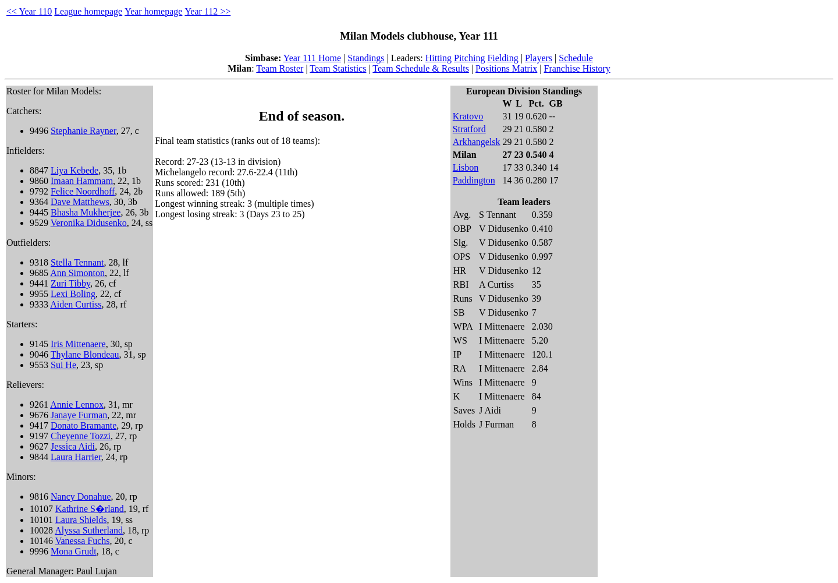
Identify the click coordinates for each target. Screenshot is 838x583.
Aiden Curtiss (75, 304)
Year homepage (153, 11)
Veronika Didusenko (89, 223)
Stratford (469, 129)
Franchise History (577, 68)
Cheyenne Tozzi (81, 436)
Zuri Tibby (70, 283)
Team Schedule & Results (420, 68)
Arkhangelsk (476, 142)
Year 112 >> (207, 11)
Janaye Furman (79, 415)
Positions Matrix (506, 68)
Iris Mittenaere (78, 344)
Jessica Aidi (73, 446)
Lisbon (465, 167)
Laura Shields (80, 520)
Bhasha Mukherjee (85, 212)
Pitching (469, 58)
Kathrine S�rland (89, 509)
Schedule (576, 58)
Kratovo (468, 116)
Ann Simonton (77, 273)
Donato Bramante (83, 425)
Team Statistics (338, 68)
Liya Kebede (74, 170)
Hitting (438, 58)
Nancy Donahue (81, 496)
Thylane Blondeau (85, 354)
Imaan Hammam (82, 181)
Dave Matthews (80, 202)
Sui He (63, 365)
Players (538, 58)
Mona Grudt (74, 551)
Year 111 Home (312, 58)
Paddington (474, 180)
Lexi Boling (73, 294)
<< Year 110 (29, 11)
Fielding (502, 58)
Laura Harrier (76, 457)
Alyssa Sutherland (89, 530)
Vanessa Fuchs (82, 541)
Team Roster (279, 68)
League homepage (88, 11)
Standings (365, 58)
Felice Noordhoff (83, 191)
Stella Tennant (77, 262)
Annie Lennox (77, 404)
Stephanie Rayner (83, 131)
